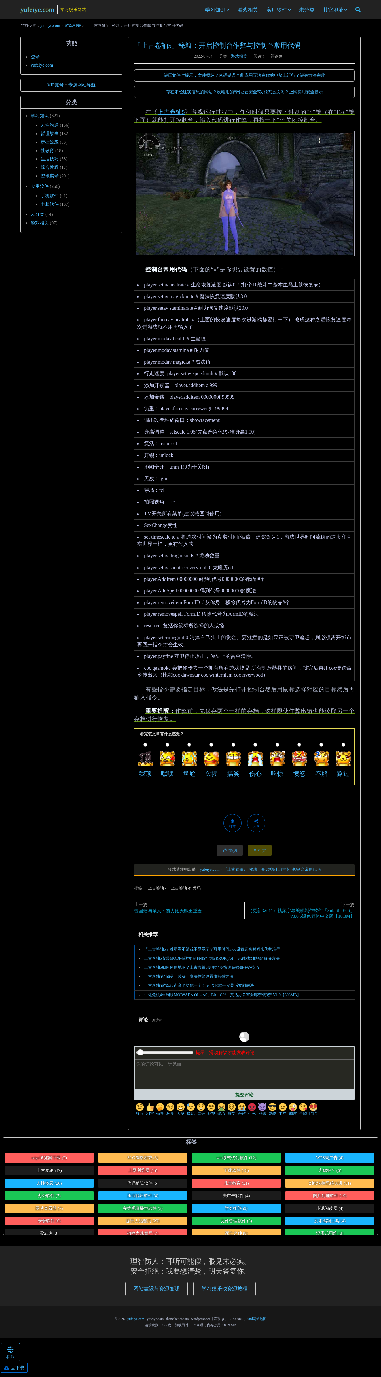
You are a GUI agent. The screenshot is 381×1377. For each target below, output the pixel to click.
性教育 (47, 152)
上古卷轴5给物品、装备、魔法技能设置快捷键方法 (188, 978)
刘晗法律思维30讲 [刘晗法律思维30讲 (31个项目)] (330, 1185)
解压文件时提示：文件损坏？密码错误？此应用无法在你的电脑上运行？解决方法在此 (244, 77)
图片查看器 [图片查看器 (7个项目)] (49, 1210)
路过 (343, 775)
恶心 (221, 1111)
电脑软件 (50, 205)
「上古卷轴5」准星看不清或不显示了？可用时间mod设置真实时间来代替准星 (212, 951)
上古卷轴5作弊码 (186, 889)
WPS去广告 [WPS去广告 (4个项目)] (330, 1159)
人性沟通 (50, 126)
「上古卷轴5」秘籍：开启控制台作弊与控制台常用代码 (217, 47)
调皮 (293, 1111)
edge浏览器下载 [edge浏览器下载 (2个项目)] (49, 1159)
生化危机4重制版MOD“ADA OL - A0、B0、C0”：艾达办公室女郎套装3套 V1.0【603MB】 (222, 996)
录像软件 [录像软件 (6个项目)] (49, 1222)
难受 (232, 1111)
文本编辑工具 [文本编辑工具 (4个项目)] (330, 1222)
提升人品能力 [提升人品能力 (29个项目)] (143, 1222)
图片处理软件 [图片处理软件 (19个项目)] (330, 1197)
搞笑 (233, 775)
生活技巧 (50, 160)
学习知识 (215, 10)
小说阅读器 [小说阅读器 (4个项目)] (329, 1210)
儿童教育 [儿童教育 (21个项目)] (236, 1185)
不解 (321, 775)
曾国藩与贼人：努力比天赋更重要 (168, 912)
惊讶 (201, 1111)
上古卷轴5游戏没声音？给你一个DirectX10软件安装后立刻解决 (199, 987)
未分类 (306, 10)
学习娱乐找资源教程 (224, 1290)
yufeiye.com (37, 10)
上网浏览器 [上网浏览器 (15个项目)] (143, 1172)
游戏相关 (248, 10)
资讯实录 (50, 177)
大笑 (181, 1111)
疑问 (140, 1111)
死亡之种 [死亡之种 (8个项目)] (236, 1235)
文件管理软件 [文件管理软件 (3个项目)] (236, 1222)
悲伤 (242, 1111)
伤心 (255, 775)
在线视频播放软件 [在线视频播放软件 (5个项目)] (143, 1210)
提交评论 (244, 1096)
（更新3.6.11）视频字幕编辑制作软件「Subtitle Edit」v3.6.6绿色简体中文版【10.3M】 (301, 915)
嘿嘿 (167, 775)
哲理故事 (50, 135)
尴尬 (189, 775)
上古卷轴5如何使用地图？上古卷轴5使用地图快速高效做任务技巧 (201, 969)
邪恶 (262, 1111)
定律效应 (50, 143)
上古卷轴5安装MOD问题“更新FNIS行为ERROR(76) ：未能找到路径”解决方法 (212, 960)
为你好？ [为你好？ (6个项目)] (329, 1172)
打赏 (259, 852)
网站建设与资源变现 (156, 1290)
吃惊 (277, 775)
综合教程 (50, 169)
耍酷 (272, 1111)
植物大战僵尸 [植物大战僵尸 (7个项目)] (142, 1235)
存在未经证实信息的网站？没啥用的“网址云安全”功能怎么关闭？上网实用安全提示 (244, 93)
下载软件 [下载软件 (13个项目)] (236, 1172)
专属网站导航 (82, 86)
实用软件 (276, 10)
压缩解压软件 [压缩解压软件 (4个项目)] (142, 1197)
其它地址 (333, 10)
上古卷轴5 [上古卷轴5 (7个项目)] (49, 1172)
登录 (35, 58)
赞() (230, 852)
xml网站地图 (256, 1321)
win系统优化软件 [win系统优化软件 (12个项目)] (236, 1159)
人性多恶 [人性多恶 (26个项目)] (49, 1185)
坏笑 (170, 1111)
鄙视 (211, 1111)
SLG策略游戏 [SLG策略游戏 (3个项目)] (142, 1159)
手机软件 (50, 197)
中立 (283, 1111)
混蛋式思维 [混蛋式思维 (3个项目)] (329, 1235)
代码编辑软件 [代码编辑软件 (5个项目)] (142, 1185)
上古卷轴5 (171, 113)
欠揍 (211, 775)
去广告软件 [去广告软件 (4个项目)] (236, 1197)
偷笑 (160, 1111)
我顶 (145, 775)
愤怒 (299, 775)
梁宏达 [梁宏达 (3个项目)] (49, 1235)
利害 (150, 1111)
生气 (252, 1111)
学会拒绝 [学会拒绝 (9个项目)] (236, 1210)
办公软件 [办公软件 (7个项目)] (49, 1197)
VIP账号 (55, 86)
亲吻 (303, 1111)
